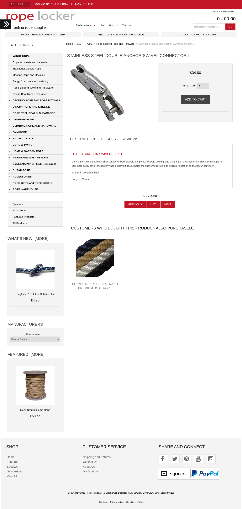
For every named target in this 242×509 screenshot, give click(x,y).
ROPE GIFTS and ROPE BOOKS (30, 183)
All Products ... (19, 223)
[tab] (144, 137)
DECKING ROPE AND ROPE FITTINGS (34, 100)
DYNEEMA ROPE (21, 119)
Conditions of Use (134, 502)
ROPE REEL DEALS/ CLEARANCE (32, 113)
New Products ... (20, 210)
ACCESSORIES (20, 176)
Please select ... (35, 334)
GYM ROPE (18, 132)
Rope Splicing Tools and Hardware (115, 43)
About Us (89, 466)
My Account (90, 471)
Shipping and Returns (97, 457)
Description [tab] (82, 139)
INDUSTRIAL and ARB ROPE (28, 157)
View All (12, 476)
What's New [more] (28, 238)
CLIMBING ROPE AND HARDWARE (32, 125)
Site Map (103, 502)
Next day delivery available (121, 34)
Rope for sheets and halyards (28, 62)
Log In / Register (222, 11)
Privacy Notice (117, 502)
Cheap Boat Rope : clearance (28, 94)
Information (106, 25)
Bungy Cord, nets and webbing (29, 81)
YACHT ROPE (85, 43)
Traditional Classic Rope (25, 68)
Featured (12, 461)
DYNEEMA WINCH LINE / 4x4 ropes (32, 163)
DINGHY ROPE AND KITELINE (29, 106)
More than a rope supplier (43, 34)
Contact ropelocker (199, 34)
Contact (127, 25)
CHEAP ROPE (19, 170)
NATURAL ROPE (21, 138)
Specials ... (17, 204)
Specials (19, 4)
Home (69, 43)
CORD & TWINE (20, 144)
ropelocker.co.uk (94, 493)
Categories (83, 25)
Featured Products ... (23, 216)
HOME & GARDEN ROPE (26, 151)
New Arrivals (15, 471)
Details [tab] (108, 139)
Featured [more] (26, 354)
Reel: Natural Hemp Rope (35, 407)
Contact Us (90, 461)
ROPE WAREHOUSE (23, 189)
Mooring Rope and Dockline (27, 75)
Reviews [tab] (130, 139)
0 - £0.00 (226, 18)
